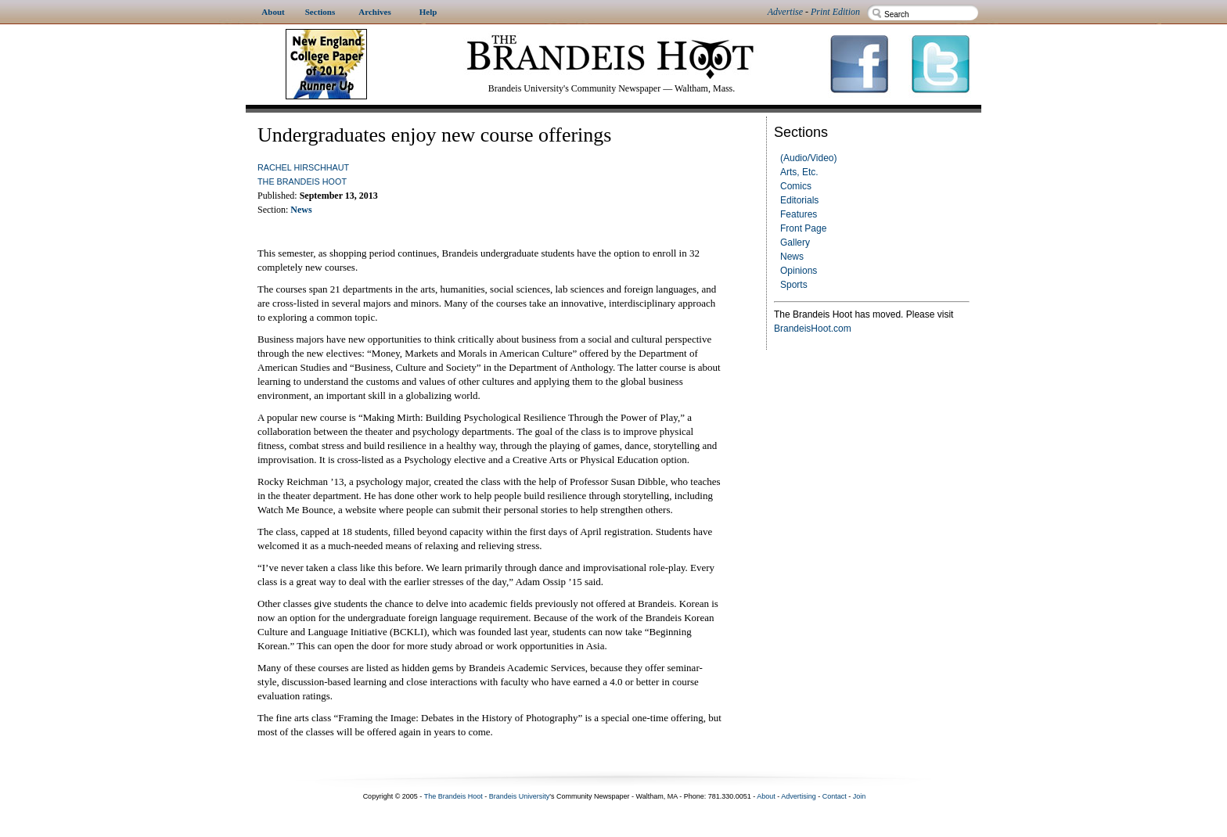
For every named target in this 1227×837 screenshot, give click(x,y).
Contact (834, 796)
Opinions (798, 270)
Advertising (798, 796)
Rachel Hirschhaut (303, 167)
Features (798, 214)
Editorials (799, 200)
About (766, 796)
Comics (795, 186)
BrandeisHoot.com (812, 328)
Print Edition (835, 11)
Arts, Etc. (799, 172)
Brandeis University (519, 796)
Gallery (795, 242)
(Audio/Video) (808, 158)
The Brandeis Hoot (302, 181)
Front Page (803, 228)
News (792, 256)
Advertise (785, 11)
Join (859, 796)
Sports (794, 284)
